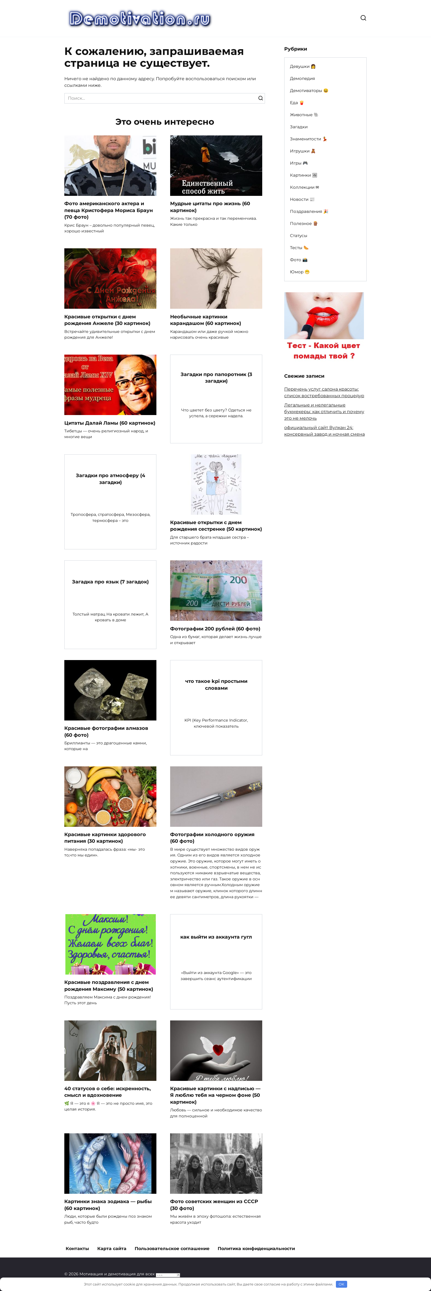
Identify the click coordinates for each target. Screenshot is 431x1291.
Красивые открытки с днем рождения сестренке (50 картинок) (216, 525)
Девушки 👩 (303, 66)
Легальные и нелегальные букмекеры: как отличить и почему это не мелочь (324, 411)
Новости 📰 (302, 199)
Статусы (298, 235)
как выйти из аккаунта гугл (216, 937)
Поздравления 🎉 (309, 211)
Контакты (77, 1248)
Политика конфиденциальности (256, 1248)
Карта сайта (111, 1248)
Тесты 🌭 (299, 247)
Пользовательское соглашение (172, 1248)
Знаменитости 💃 (308, 138)
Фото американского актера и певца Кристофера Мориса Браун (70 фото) (108, 210)
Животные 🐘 (304, 114)
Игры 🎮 (299, 163)
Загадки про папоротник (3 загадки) (216, 377)
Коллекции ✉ (304, 187)
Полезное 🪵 (304, 223)
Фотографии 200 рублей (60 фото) (215, 628)
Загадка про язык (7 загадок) (110, 582)
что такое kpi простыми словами (216, 684)
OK (341, 1284)
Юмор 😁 (300, 271)
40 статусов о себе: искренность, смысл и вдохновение (107, 1092)
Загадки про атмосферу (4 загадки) (110, 478)
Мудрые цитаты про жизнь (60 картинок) (210, 207)
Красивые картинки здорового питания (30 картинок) (105, 837)
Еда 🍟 (297, 102)
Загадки (299, 126)
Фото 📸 (299, 259)
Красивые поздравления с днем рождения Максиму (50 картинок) (108, 986)
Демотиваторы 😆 (309, 90)
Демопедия (302, 78)
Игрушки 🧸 (303, 151)
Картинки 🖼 (303, 175)
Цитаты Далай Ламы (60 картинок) (109, 423)
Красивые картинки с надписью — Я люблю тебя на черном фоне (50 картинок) (215, 1095)
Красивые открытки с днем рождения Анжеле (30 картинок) (107, 320)
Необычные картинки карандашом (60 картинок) (205, 320)
